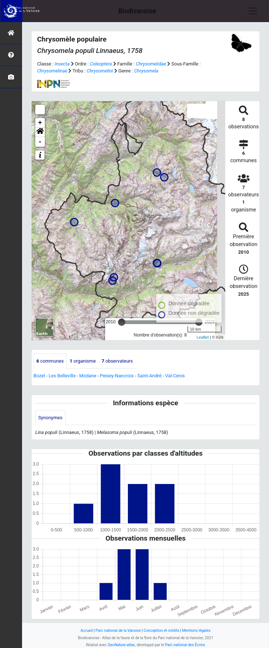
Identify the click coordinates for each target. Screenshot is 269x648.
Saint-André (149, 375)
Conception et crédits (161, 630)
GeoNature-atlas (121, 644)
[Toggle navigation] (253, 11)
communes (50, 361)
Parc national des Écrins (185, 644)
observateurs (117, 361)
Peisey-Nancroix (117, 375)
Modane (88, 375)
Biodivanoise (137, 11)
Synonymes (50, 417)
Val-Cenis (175, 375)
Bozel (39, 375)
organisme (82, 361)
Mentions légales (196, 630)
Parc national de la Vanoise (118, 630)
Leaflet (203, 337)
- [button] (40, 142)
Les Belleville (62, 375)
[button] (40, 132)
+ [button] (40, 122)
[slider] (121, 322)
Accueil (86, 630)
